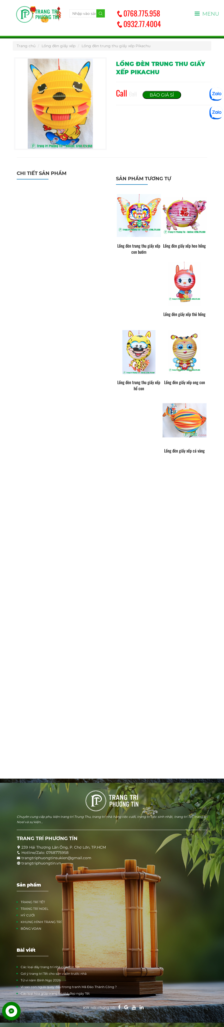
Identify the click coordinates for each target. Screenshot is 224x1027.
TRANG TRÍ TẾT (33, 902)
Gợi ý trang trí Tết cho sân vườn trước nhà (54, 974)
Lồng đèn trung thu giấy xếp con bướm (138, 249)
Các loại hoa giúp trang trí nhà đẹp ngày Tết (55, 993)
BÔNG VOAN (31, 929)
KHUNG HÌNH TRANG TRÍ (41, 922)
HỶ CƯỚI (28, 915)
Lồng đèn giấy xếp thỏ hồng (184, 314)
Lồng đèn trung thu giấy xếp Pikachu (116, 45)
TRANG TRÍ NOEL (34, 909)
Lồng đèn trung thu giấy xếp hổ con (138, 385)
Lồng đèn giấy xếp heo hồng (184, 246)
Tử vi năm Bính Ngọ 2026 (41, 980)
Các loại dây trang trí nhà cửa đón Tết (50, 967)
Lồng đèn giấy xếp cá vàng (184, 451)
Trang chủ (26, 45)
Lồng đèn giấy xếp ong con (184, 382)
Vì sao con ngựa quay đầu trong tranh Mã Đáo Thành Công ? (69, 987)
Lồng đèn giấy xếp (58, 45)
